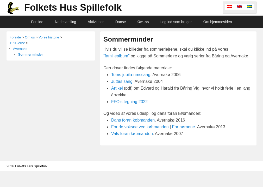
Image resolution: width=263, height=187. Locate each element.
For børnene (183, 127)
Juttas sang (122, 81)
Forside (37, 22)
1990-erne (17, 43)
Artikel (117, 88)
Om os (143, 22)
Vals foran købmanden (132, 133)
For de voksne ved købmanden (140, 127)
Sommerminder (128, 39)
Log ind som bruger (176, 22)
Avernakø (20, 49)
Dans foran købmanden (133, 120)
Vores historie (49, 37)
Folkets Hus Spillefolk (73, 7)
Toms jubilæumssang (130, 74)
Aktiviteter (96, 22)
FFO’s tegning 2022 (129, 101)
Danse (120, 22)
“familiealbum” (116, 56)
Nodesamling (65, 22)
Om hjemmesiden (217, 22)
